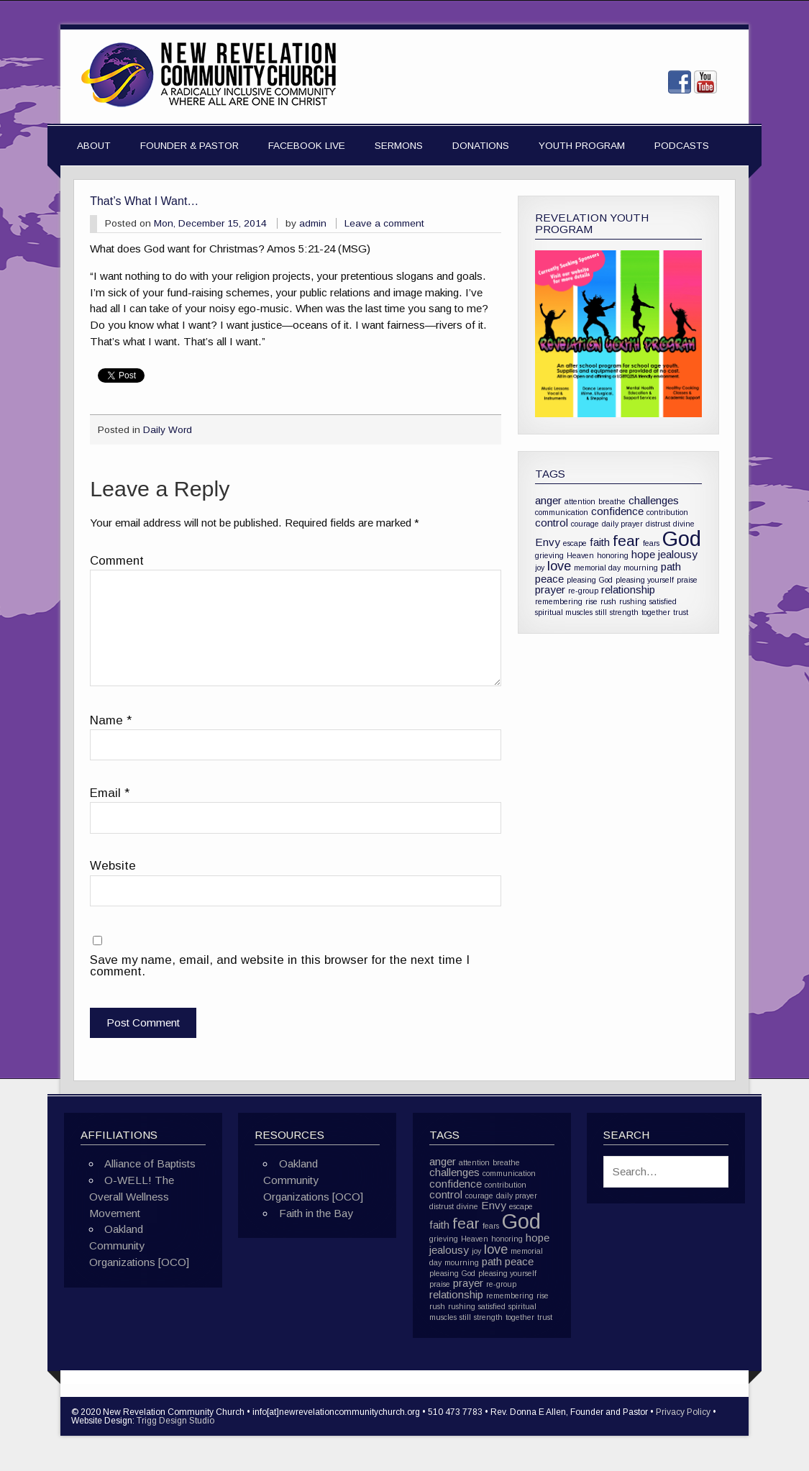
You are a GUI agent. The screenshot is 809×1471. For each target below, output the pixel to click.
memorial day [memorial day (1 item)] (597, 567)
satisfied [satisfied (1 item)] (663, 601)
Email (109, 794)
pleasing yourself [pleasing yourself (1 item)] (645, 579)
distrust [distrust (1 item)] (658, 523)
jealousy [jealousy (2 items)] (678, 554)
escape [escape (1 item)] (575, 543)
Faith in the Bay (316, 1213)
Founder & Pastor (189, 145)
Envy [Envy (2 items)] (547, 542)
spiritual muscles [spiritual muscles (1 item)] (564, 612)
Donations (480, 145)
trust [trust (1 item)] (680, 612)
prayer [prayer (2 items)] (550, 589)
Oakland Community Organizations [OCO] (139, 1245)
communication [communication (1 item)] (561, 512)
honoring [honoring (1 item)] (613, 555)
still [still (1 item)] (601, 612)
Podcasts (681, 145)
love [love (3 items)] (559, 565)
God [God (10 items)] (681, 538)
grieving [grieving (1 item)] (549, 555)
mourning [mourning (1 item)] (640, 567)
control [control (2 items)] (551, 522)
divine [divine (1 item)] (684, 523)
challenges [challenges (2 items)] (654, 500)
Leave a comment (384, 223)
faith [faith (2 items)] (600, 542)
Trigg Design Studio (175, 1421)
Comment (117, 561)
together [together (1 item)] (655, 612)
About (94, 145)
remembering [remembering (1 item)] (558, 601)
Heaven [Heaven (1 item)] (580, 555)
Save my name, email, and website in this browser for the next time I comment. (280, 966)
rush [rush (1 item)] (608, 601)
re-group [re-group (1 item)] (583, 590)
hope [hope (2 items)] (643, 554)
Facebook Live (306, 145)
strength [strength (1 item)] (624, 612)
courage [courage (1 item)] (585, 523)
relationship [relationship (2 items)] (628, 589)
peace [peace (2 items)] (549, 579)
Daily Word (167, 429)
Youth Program (582, 145)
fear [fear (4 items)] (626, 540)
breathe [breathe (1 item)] (612, 501)
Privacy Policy (683, 1412)
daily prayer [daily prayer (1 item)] (622, 523)
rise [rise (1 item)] (591, 601)
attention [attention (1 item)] (580, 501)
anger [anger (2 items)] (548, 500)
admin (312, 223)
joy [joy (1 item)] (539, 567)
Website (113, 866)
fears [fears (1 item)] (651, 543)
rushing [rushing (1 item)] (632, 601)
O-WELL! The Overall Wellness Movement (131, 1196)
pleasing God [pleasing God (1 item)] (590, 579)
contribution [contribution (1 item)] (667, 512)
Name (111, 721)
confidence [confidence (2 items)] (617, 511)
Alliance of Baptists (150, 1163)
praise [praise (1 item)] (687, 579)
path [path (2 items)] (671, 566)
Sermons (399, 145)
